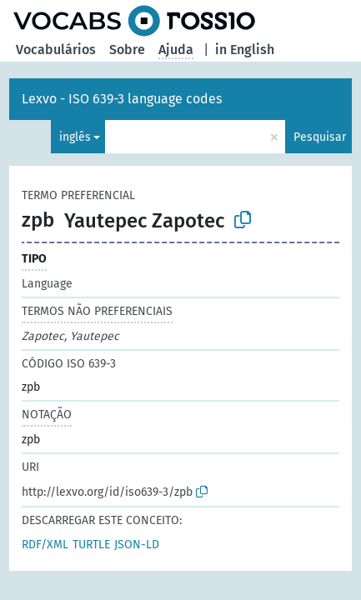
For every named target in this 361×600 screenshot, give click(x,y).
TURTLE (91, 545)
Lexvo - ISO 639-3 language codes (122, 99)
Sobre (127, 50)
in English (244, 50)
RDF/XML (45, 545)
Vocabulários (56, 50)
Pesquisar (319, 137)
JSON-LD (136, 545)
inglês (75, 137)
